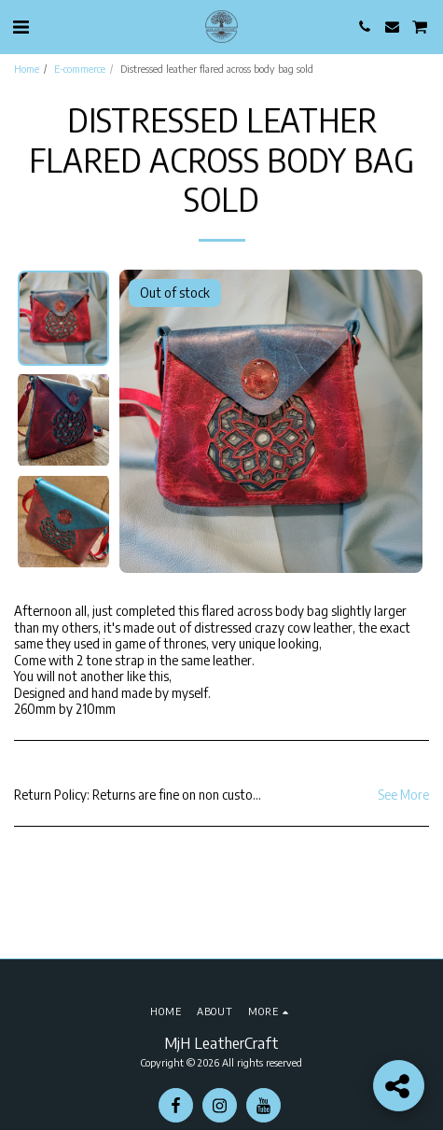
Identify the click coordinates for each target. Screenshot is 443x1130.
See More (403, 794)
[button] (20, 25)
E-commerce (79, 68)
